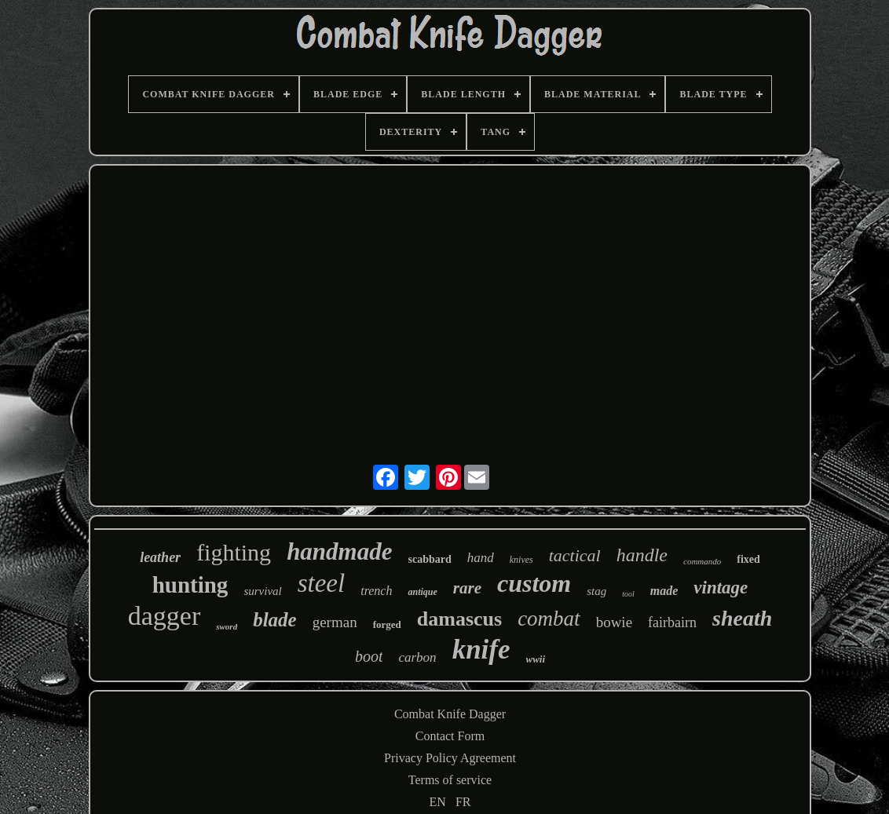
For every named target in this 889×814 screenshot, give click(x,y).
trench (376, 590)
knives (521, 559)
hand (480, 557)
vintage (720, 587)
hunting (190, 584)
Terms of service (450, 780)
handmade (339, 551)
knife (481, 649)
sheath (742, 618)
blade (275, 619)
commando (702, 561)
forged (387, 624)
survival (262, 591)
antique (422, 591)
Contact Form (450, 736)
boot (369, 656)
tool (628, 594)
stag (596, 591)
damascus (459, 619)
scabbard (429, 559)
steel (321, 583)
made (664, 590)
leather (160, 557)
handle (642, 555)
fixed (748, 559)
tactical (575, 555)
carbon (417, 657)
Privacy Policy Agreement (450, 758)
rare (467, 588)
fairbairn (672, 622)
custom (534, 583)
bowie (614, 622)
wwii (536, 659)
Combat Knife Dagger (450, 714)
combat (549, 618)
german (335, 622)
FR (463, 802)
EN (438, 802)
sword (226, 626)
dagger (164, 615)
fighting (233, 552)
